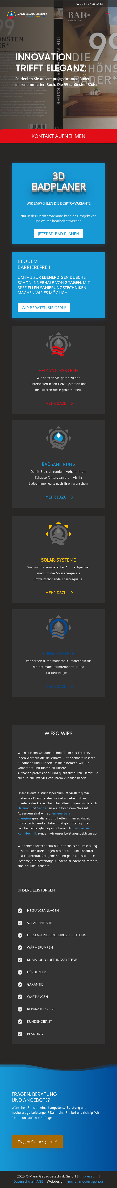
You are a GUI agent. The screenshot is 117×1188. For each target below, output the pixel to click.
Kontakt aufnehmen (58, 136)
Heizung (24, 808)
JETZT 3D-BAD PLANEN (58, 233)
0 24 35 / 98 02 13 (91, 4)
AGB (39, 1181)
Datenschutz (23, 1181)
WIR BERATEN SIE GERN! (44, 307)
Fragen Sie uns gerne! (37, 1141)
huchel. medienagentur (85, 1181)
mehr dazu (55, 403)
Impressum (88, 1176)
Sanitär (42, 808)
